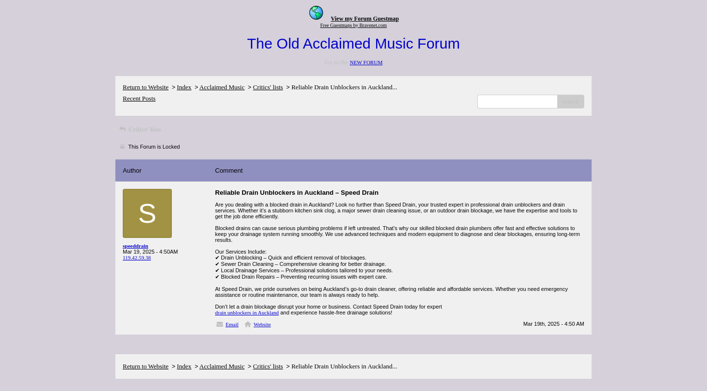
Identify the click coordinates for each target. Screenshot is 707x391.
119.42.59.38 (137, 258)
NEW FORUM (366, 62)
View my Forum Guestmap (365, 18)
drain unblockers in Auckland (247, 312)
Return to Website (145, 87)
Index (184, 87)
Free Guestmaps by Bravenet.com (353, 25)
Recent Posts (139, 98)
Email (232, 324)
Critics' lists (268, 87)
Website (262, 324)
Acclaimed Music (222, 87)
